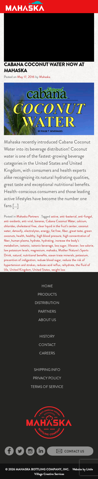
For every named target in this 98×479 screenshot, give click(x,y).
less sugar (60, 245)
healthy (30, 235)
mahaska (51, 250)
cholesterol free (27, 226)
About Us (47, 319)
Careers (47, 353)
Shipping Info (47, 369)
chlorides (9, 226)
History (47, 336)
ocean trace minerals (61, 255)
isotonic (25, 245)
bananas (39, 221)
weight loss (58, 269)
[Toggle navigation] (88, 6)
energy (45, 230)
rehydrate (68, 265)
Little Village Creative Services (63, 471)
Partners (47, 311)
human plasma (20, 240)
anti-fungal (85, 216)
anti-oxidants (12, 221)
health (20, 235)
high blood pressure (49, 235)
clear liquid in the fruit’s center (57, 226)
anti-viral (27, 221)
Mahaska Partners (27, 216)
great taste (76, 230)
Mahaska (44, 76)
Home (47, 286)
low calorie (86, 245)
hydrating (48, 240)
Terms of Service (47, 386)
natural (17, 255)
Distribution (47, 302)
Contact (47, 344)
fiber (65, 230)
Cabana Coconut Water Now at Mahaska (44, 67)
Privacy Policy (47, 378)
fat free (56, 230)
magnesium (38, 250)
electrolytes (31, 230)
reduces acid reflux (48, 265)
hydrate (35, 240)
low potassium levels (16, 250)
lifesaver (73, 245)
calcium (81, 221)
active (54, 216)
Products (47, 294)
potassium (82, 255)
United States (41, 269)
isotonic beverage (42, 245)
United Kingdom (20, 269)
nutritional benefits (35, 255)
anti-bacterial (68, 216)
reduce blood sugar (49, 260)
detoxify (17, 230)
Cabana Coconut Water (60, 221)
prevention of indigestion (20, 260)
